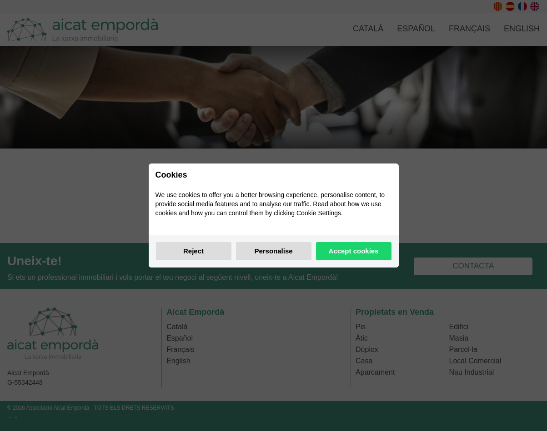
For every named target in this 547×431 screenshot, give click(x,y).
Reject (193, 251)
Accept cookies (353, 251)
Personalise (273, 251)
